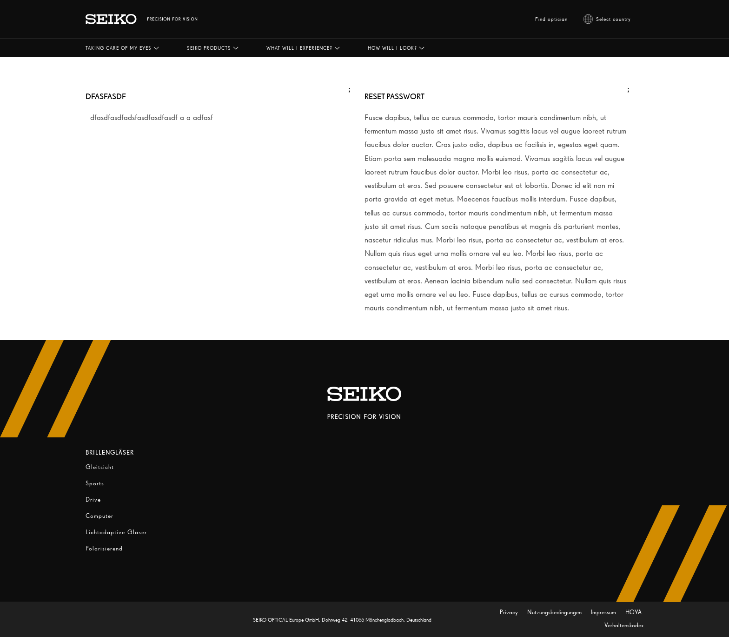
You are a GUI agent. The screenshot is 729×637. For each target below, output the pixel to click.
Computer (99, 515)
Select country (607, 19)
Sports (95, 483)
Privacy (510, 612)
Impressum (604, 612)
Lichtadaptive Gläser (116, 532)
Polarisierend (104, 548)
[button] (122, 48)
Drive (93, 499)
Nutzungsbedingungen (555, 612)
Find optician (551, 19)
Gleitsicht (100, 466)
